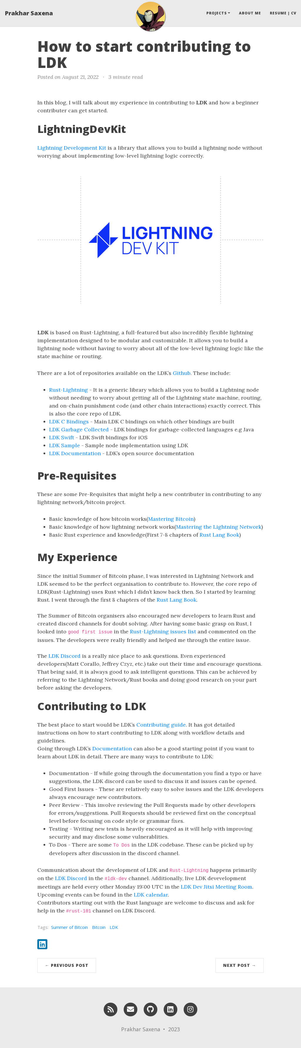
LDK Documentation (75, 453)
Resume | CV (283, 13)
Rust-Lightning (68, 389)
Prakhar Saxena (29, 13)
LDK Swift (61, 437)
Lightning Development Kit (71, 147)
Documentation (112, 748)
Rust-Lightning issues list (163, 631)
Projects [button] (216, 13)
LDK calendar (151, 894)
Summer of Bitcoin (69, 927)
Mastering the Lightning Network (218, 526)
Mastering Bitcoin (171, 518)
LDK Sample (64, 445)
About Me (250, 13)
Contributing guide (161, 724)
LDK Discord (65, 656)
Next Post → (239, 965)
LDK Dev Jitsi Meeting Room (216, 886)
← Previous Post (66, 965)
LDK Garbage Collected (79, 429)
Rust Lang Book (219, 534)
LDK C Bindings (69, 421)
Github (181, 373)
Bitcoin (99, 927)
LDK (114, 927)
